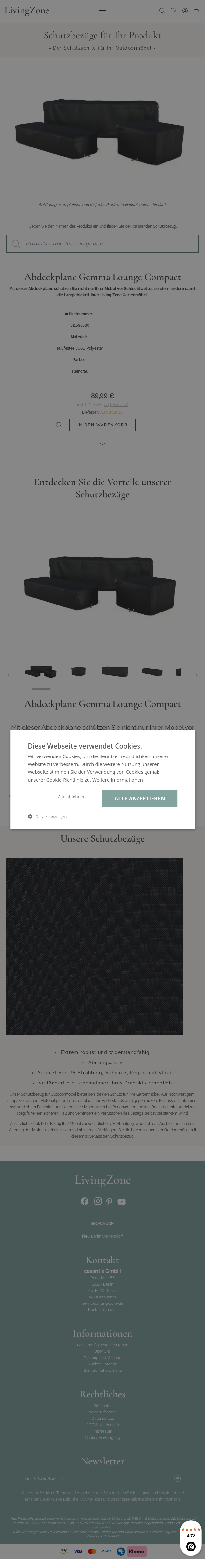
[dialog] (102, 779)
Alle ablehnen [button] (72, 796)
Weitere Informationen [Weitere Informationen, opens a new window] (117, 779)
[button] (47, 816)
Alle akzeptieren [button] (140, 798)
